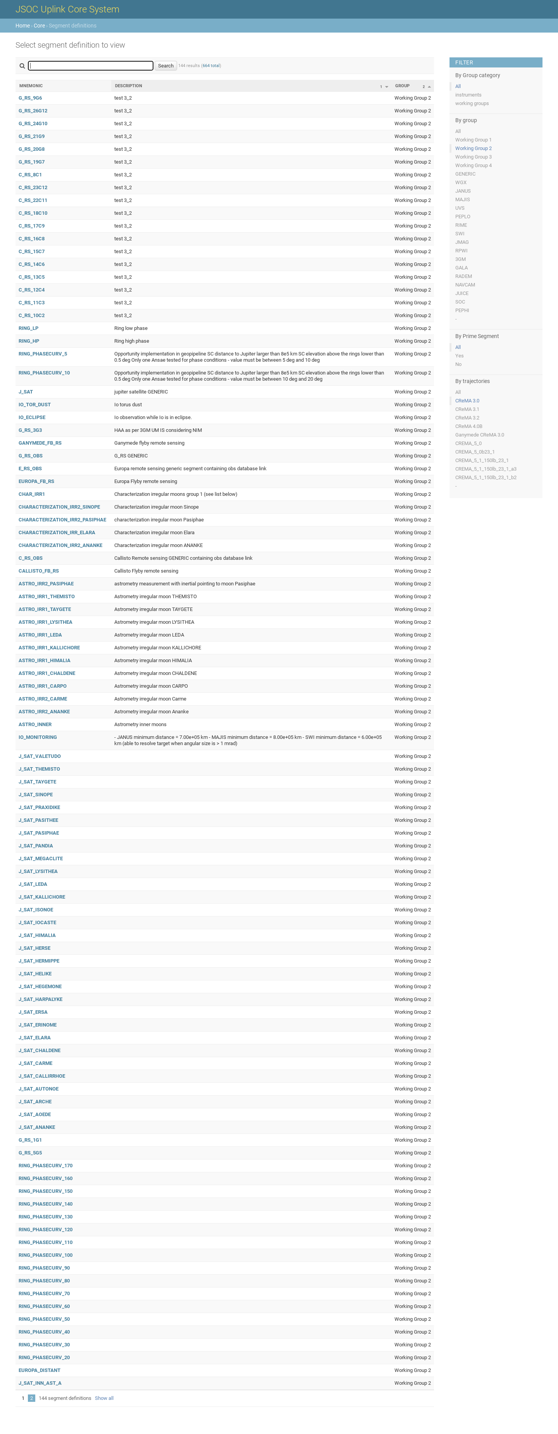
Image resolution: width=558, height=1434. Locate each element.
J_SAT (26, 392)
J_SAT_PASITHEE (38, 820)
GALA (461, 268)
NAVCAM (465, 285)
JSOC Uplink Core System (67, 9)
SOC (460, 302)
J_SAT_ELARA (35, 1038)
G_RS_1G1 (30, 1140)
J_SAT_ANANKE (37, 1127)
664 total (211, 65)
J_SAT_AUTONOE (39, 1089)
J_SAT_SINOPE (36, 794)
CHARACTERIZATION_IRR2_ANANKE (60, 545)
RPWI (461, 251)
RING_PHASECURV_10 (44, 373)
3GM (460, 259)
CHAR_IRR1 (32, 494)
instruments (468, 95)
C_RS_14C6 (32, 264)
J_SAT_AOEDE (35, 1114)
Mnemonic (31, 85)
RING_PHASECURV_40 (44, 1332)
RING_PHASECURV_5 (43, 354)
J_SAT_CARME (35, 1063)
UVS (460, 208)
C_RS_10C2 (32, 315)
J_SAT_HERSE (34, 948)
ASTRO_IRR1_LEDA (40, 635)
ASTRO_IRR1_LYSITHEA (45, 622)
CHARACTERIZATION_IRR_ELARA (57, 532)
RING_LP (28, 328)
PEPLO (462, 216)
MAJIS (462, 199)
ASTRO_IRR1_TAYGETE (45, 609)
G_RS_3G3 (30, 430)
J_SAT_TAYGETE (37, 782)
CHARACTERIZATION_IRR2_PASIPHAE (62, 520)
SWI (460, 233)
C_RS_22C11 (33, 200)
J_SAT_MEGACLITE (41, 858)
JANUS (463, 191)
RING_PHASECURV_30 (44, 1345)
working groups (472, 103)
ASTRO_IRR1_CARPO (43, 686)
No (458, 364)
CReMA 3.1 (467, 409)
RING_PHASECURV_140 (45, 1204)
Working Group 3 (473, 157)
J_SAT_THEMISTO (39, 769)
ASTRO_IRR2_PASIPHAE (46, 584)
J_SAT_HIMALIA (37, 935)
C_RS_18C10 (33, 213)
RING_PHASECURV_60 (44, 1306)
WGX (461, 182)
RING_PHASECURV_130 (45, 1217)
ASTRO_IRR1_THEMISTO (47, 596)
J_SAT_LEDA (33, 884)
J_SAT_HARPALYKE (40, 999)
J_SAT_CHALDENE (39, 1050)
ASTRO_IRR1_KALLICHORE (49, 648)
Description (128, 85)
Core (39, 25)
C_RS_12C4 (32, 290)
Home (23, 25)
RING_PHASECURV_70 (44, 1293)
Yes (459, 356)
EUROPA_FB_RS (36, 481)
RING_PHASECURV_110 (45, 1242)
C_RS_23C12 (33, 187)
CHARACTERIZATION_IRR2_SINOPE (59, 507)
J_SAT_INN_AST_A (40, 1383)
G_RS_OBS (31, 456)
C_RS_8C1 (30, 175)
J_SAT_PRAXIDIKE (39, 807)
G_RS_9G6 (30, 98)
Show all (104, 1398)
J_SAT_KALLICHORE (42, 897)
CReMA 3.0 (467, 401)
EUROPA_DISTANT (39, 1370)
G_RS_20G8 (32, 149)
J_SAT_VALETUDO (40, 756)
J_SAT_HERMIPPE (39, 961)
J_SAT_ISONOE (36, 910)
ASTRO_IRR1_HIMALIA (45, 660)
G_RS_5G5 (30, 1153)
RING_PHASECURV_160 (45, 1178)
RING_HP (29, 341)
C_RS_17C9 (32, 226)
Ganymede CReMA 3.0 (479, 435)
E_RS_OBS (30, 468)
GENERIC (465, 174)
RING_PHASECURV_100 (45, 1255)
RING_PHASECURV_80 (44, 1281)
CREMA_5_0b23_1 (475, 452)
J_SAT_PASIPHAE (39, 833)
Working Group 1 (473, 140)
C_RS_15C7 (32, 251)
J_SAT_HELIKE (35, 974)
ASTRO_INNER (35, 724)
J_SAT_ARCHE (35, 1101)
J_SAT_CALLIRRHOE (42, 1076)
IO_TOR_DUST (35, 404)
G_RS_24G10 (33, 123)
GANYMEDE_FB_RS (40, 443)
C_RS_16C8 (32, 239)
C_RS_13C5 (32, 277)
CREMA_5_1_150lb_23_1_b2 (486, 477)
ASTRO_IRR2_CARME (43, 699)
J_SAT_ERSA (33, 1012)
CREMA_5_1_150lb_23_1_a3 (486, 469)
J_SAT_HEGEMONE (40, 986)
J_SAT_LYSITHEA (38, 871)
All (458, 86)
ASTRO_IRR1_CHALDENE (47, 673)
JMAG (462, 242)
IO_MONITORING (38, 737)
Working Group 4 (473, 165)
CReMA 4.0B (468, 426)
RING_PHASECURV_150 (45, 1191)
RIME (461, 225)
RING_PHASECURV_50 (44, 1319)
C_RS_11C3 (32, 302)
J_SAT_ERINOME (38, 1025)
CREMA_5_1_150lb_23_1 (482, 460)
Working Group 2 (473, 148)
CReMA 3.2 (467, 418)
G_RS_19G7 (32, 162)
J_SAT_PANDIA (36, 846)
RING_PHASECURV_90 (44, 1268)
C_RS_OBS (31, 558)
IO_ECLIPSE (32, 417)
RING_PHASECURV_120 (45, 1229)
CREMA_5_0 (468, 443)
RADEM (463, 276)
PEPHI (462, 310)
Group (402, 85)
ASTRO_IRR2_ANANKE (44, 711)
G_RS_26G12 (33, 111)
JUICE (461, 293)
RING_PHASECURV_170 (45, 1165)
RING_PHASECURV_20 (44, 1357)
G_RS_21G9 (32, 136)
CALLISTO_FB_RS (39, 571)
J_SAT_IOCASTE (37, 922)
